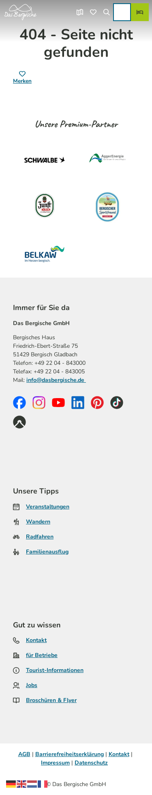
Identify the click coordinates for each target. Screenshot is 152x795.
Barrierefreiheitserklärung (69, 754)
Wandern (38, 522)
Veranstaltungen (47, 507)
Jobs (31, 685)
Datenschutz (91, 763)
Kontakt (36, 640)
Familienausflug (47, 552)
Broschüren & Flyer (51, 700)
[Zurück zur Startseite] (20, 12)
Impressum (55, 763)
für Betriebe (42, 655)
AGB (24, 754)
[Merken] (22, 78)
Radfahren (40, 537)
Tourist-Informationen (54, 670)
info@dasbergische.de (56, 379)
